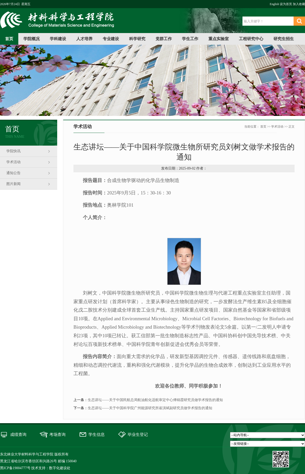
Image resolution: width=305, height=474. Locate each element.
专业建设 (111, 39)
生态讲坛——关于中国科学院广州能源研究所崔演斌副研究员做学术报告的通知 (150, 408)
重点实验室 (218, 39)
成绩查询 (18, 434)
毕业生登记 (138, 434)
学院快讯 (13, 151)
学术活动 (13, 162)
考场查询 (57, 434)
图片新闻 (13, 184)
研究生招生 (283, 39)
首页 (9, 39)
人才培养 (84, 39)
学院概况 (31, 39)
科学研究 (137, 39)
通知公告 (13, 173)
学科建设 (58, 39)
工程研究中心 (251, 39)
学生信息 (96, 434)
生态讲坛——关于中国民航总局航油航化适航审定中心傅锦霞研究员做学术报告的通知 (155, 400)
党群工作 (164, 39)
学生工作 (190, 39)
